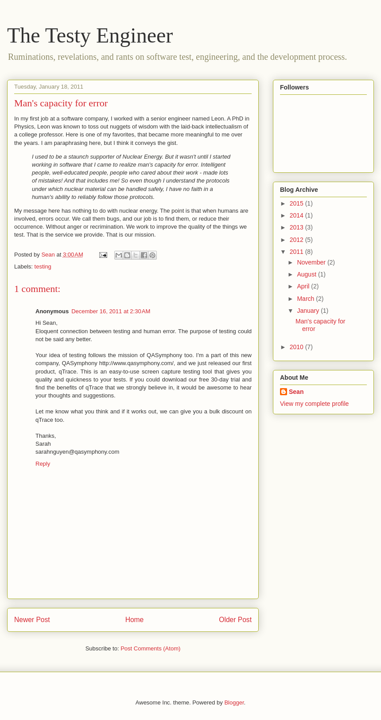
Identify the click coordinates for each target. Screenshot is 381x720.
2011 (297, 251)
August (307, 274)
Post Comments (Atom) (150, 648)
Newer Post (32, 619)
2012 (297, 239)
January (309, 310)
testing (43, 266)
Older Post (235, 619)
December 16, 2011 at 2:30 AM (110, 311)
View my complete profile (314, 403)
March (306, 298)
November (312, 262)
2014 (297, 215)
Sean (296, 391)
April (304, 286)
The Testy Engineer (90, 35)
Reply (42, 463)
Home (134, 619)
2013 (297, 227)
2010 (297, 346)
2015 (297, 203)
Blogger (234, 702)
